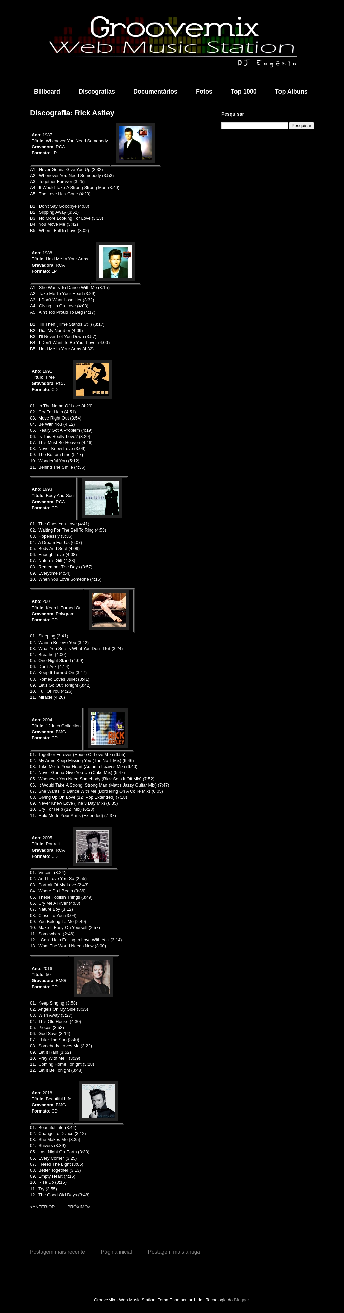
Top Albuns (291, 91)
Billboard (47, 91)
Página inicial (116, 1252)
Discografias (97, 91)
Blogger (241, 1299)
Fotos (204, 91)
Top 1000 (244, 91)
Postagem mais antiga (174, 1252)
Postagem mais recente (57, 1252)
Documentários (155, 91)
